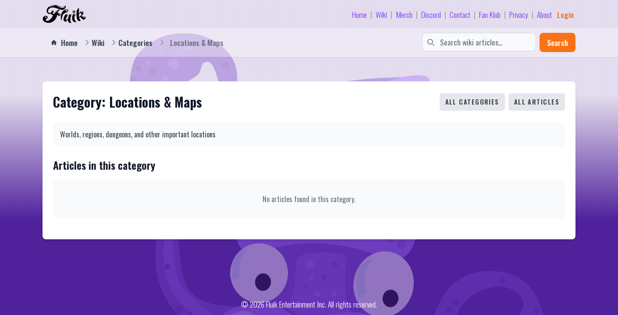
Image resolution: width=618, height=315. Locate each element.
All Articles (536, 101)
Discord (431, 14)
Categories (135, 42)
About (544, 14)
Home (359, 14)
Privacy (518, 14)
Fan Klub (490, 14)
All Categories (472, 101)
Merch (404, 14)
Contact (460, 14)
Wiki (381, 14)
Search (557, 42)
